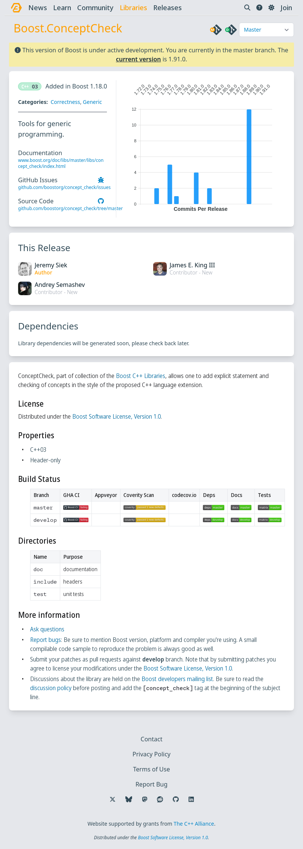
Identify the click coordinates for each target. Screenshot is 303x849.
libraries (133, 7)
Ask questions (47, 629)
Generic (92, 101)
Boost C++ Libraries (140, 376)
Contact (152, 739)
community (95, 7)
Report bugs (45, 640)
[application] (200, 146)
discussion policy (51, 688)
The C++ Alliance (194, 823)
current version (138, 59)
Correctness (65, 101)
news (37, 7)
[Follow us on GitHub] (176, 799)
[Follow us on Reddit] (160, 799)
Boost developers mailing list (177, 679)
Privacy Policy (151, 754)
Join (286, 7)
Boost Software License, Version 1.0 (116, 416)
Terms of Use (151, 769)
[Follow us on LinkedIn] (191, 799)
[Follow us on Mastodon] (144, 799)
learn (62, 7)
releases (167, 7)
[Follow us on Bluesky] (128, 799)
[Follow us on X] (113, 799)
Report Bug (151, 784)
